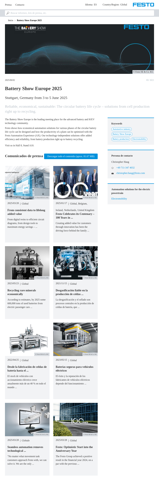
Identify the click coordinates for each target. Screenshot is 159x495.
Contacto (19, 4)
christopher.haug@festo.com (130, 173)
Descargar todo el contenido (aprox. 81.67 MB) (71, 156)
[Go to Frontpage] (143, 4)
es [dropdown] (95, 4)
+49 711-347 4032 (125, 167)
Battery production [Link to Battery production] (121, 139)
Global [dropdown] (123, 4)
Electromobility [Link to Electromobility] (139, 139)
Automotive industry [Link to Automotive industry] (122, 129)
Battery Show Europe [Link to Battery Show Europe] (122, 134)
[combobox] (79, 13)
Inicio (10, 20)
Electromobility (119, 198)
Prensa (8, 4)
